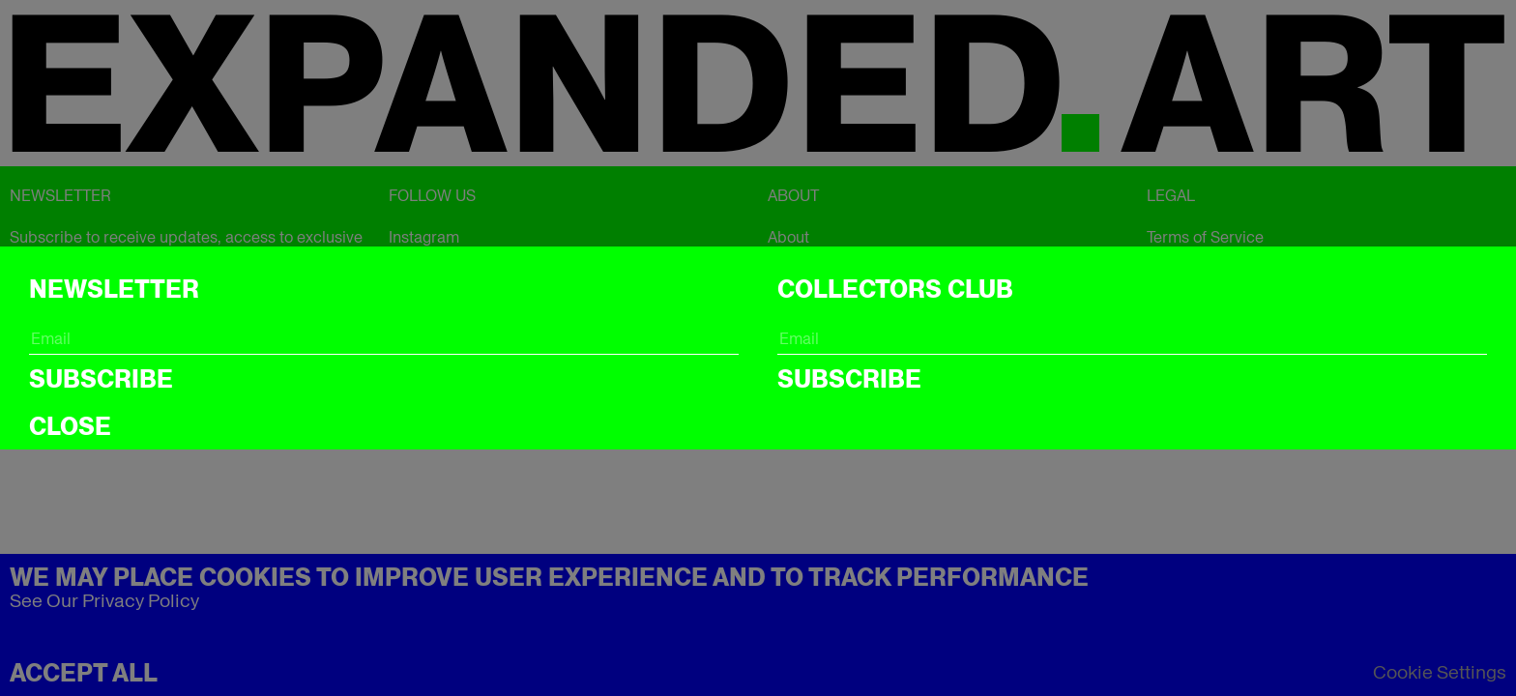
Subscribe (101, 378)
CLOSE (70, 426)
